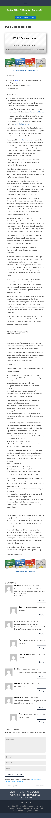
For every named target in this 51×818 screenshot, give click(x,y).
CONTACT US (24, 797)
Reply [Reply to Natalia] (41, 633)
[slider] (20, 49)
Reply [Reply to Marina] (41, 600)
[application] (24, 49)
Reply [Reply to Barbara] (41, 690)
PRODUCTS (32, 791)
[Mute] (37, 49)
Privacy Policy (36, 808)
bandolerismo (27, 140)
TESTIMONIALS (31, 794)
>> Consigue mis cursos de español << (25, 70)
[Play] (6, 49)
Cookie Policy (18, 811)
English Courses (32, 811)
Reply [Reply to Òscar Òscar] (41, 614)
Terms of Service (22, 808)
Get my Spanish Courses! (25, 17)
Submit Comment (14, 774)
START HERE (17, 791)
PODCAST (14, 794)
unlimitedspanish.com (36, 112)
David (16, 669)
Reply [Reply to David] (41, 676)
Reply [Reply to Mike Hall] (41, 707)
